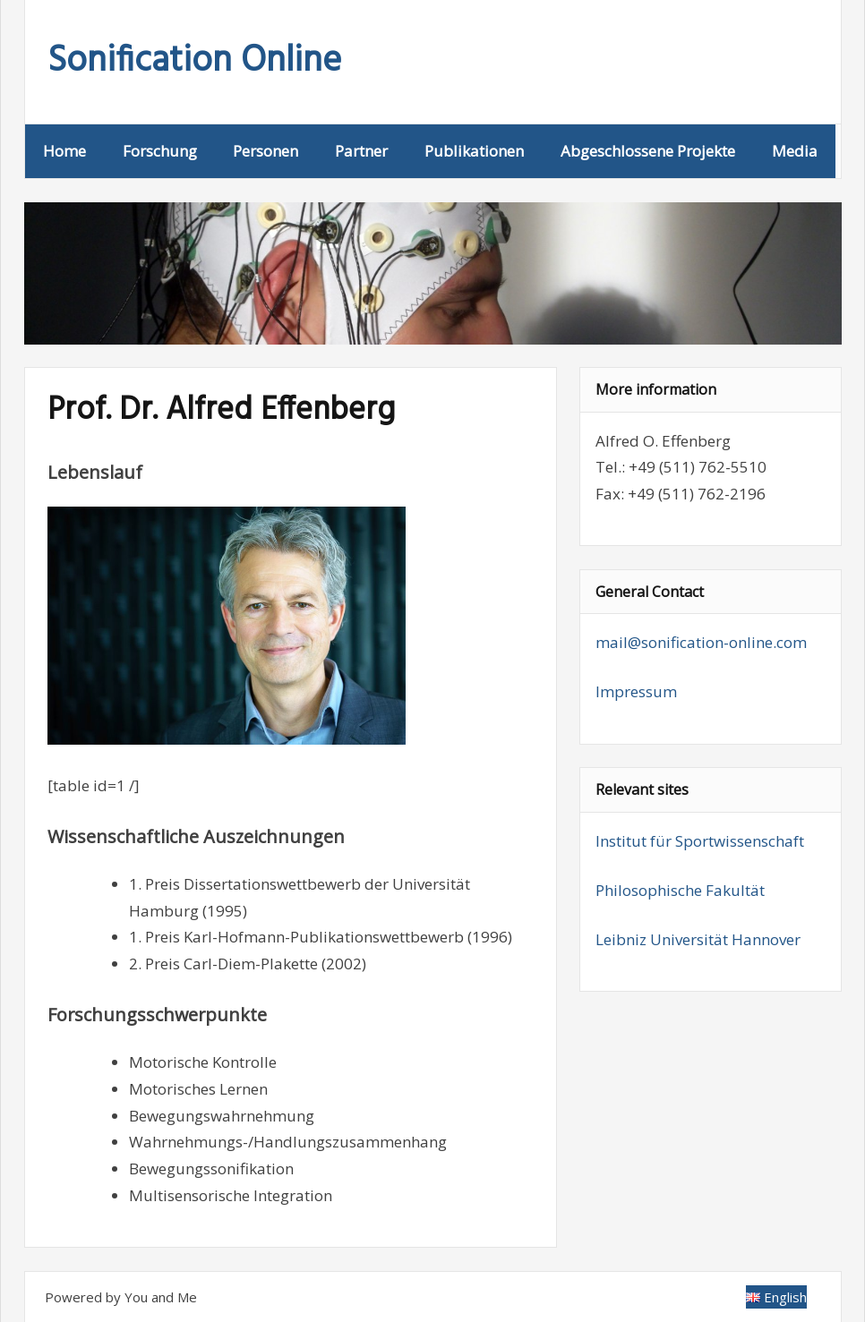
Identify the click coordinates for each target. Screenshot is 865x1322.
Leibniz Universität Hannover (698, 939)
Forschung (160, 151)
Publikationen (474, 151)
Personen (265, 151)
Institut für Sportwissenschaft (699, 841)
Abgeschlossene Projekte (648, 151)
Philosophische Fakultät (680, 890)
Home (64, 151)
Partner (361, 151)
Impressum (636, 691)
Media (795, 151)
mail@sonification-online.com (701, 642)
